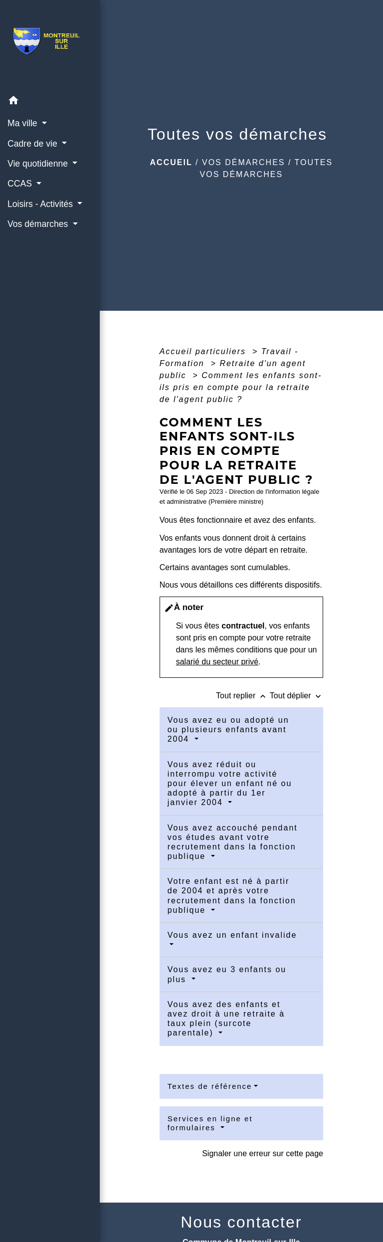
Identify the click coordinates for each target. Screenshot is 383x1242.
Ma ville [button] (23, 123)
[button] (49, 102)
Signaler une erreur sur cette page (262, 1153)
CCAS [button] (20, 184)
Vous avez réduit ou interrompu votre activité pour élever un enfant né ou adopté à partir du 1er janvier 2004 (230, 783)
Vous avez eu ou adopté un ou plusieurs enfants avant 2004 (228, 729)
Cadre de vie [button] (33, 144)
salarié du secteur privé (217, 661)
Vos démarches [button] (38, 224)
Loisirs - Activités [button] (41, 204)
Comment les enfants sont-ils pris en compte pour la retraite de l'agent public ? (241, 387)
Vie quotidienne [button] (38, 164)
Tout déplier (296, 695)
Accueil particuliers (204, 351)
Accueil (171, 162)
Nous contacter (241, 1222)
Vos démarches (243, 162)
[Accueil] (50, 45)
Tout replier (243, 695)
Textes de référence (210, 1086)
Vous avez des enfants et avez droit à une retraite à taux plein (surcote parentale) (226, 1018)
